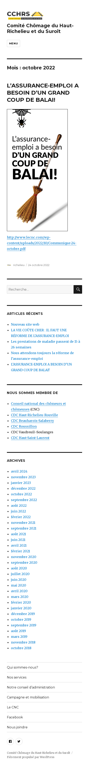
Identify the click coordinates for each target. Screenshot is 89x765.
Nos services (16, 677)
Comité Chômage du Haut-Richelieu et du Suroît (40, 28)
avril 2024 (19, 471)
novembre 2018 (23, 642)
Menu (13, 43)
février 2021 (20, 551)
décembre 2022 (23, 488)
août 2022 (19, 505)
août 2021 (18, 534)
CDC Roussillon (24, 426)
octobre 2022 (21, 494)
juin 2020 (18, 580)
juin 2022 (18, 511)
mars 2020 (19, 597)
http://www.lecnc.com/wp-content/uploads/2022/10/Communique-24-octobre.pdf (41, 243)
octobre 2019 (21, 619)
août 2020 (19, 568)
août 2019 (18, 631)
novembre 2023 (23, 477)
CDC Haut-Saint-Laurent (30, 438)
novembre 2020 (23, 557)
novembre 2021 (23, 523)
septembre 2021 (23, 528)
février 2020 (21, 602)
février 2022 (21, 517)
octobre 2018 (21, 648)
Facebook (15, 717)
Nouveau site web (25, 324)
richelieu (19, 265)
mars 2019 (19, 637)
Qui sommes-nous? (22, 667)
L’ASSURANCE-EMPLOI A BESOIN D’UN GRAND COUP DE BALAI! (43, 92)
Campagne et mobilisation (28, 697)
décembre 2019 (23, 614)
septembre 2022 (24, 500)
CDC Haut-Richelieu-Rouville (34, 415)
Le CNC (13, 707)
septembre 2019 (23, 625)
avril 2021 (19, 545)
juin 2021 (18, 540)
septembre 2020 (24, 562)
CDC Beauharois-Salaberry (32, 421)
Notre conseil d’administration (31, 687)
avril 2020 (19, 591)
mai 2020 (18, 585)
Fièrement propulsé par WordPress (30, 757)
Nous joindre (17, 727)
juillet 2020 (20, 574)
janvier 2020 (21, 608)
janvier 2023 (21, 483)
